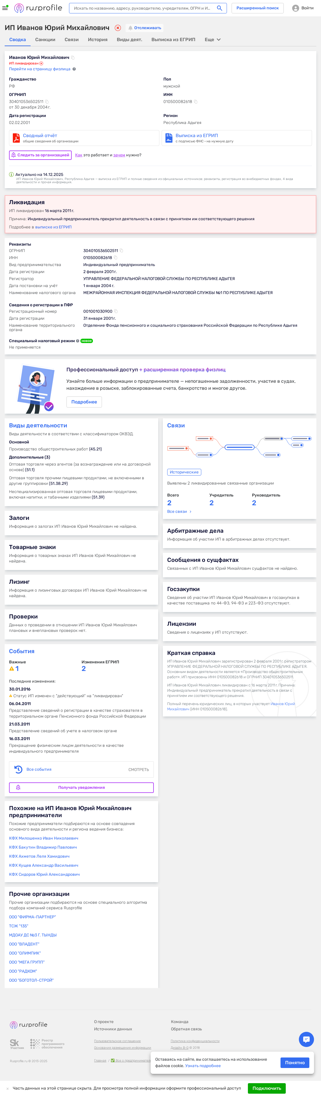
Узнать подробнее (203, 1065)
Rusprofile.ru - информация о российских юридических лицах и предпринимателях (38, 8)
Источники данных (113, 1029)
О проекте (104, 1021)
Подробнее (160, 386)
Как (78, 154)
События (21, 651)
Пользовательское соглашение (117, 1041)
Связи (176, 425)
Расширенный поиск (258, 8)
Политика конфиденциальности (195, 1041)
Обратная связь (186, 1029)
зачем (119, 154)
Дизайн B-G (179, 1048)
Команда (179, 1021)
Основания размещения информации (122, 1048)
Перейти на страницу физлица (40, 69)
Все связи (177, 512)
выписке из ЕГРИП (53, 226)
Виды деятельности (38, 425)
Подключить (267, 1088)
